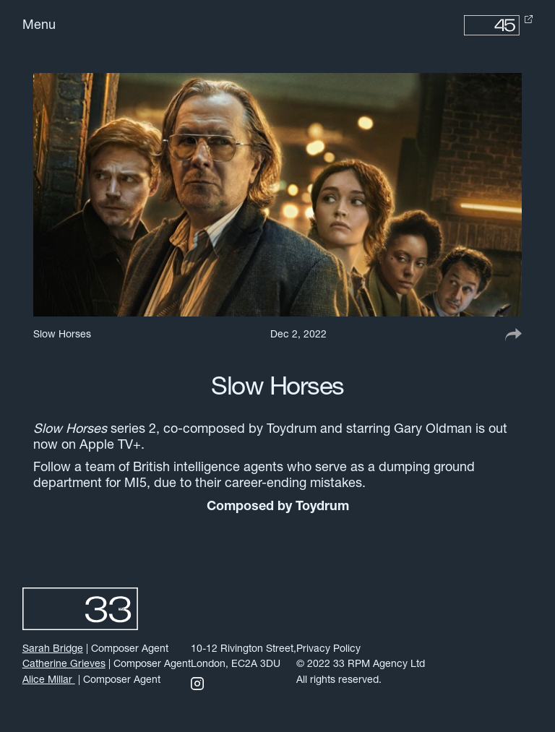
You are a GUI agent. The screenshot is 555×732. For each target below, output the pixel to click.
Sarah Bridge (52, 649)
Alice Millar (48, 680)
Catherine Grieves (64, 664)
